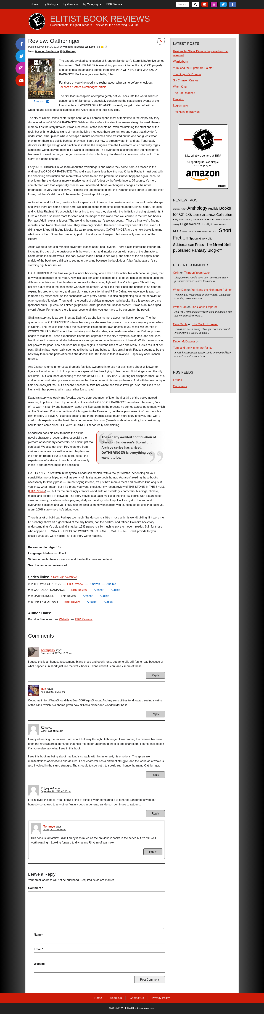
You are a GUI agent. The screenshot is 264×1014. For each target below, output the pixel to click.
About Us (116, 997)
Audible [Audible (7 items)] (213, 208)
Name (38, 934)
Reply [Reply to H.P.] (155, 714)
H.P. (43, 688)
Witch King (180, 86)
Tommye (49, 826)
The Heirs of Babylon (186, 111)
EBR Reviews (84, 619)
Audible (111, 583)
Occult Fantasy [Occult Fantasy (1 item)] (219, 224)
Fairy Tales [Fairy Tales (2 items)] (178, 219)
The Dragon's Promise (187, 74)
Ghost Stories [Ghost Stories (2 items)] (200, 219)
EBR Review (37, 491)
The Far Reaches (184, 92)
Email (38, 949)
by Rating (51, 4)
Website (64, 619)
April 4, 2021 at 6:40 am (54, 829)
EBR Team (114, 4)
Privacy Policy (161, 997)
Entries (177, 380)
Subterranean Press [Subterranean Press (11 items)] (188, 245)
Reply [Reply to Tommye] (153, 851)
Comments (180, 386)
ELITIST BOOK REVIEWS (100, 19)
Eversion (178, 99)
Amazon (41, 101)
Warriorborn (180, 61)
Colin (176, 272)
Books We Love (85, 46)
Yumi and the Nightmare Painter (193, 68)
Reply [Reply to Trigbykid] (155, 813)
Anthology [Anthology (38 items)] (197, 208)
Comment (35, 888)
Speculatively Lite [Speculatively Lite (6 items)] (201, 238)
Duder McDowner (184, 341)
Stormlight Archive (64, 577)
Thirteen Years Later (197, 272)
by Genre (71, 4)
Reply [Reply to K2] (155, 774)
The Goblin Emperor (204, 306)
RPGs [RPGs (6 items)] (177, 231)
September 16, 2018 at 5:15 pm (56, 791)
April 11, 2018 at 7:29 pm (53, 692)
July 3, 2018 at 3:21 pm (52, 731)
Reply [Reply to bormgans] (155, 675)
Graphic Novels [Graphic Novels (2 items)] (215, 219)
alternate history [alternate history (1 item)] (180, 209)
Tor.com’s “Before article (82, 87)
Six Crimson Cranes (185, 80)
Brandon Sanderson (47, 51)
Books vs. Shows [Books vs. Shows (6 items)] (204, 215)
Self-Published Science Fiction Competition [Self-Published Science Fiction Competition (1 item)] (200, 231)
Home (34, 4)
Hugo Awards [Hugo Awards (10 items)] (190, 224)
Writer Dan (180, 289)
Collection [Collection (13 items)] (224, 215)
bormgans (48, 650)
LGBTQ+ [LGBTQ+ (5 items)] (206, 224)
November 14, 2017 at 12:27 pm (56, 653)
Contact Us (137, 997)
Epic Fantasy (67, 51)
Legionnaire (180, 105)
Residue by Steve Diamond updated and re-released (200, 53)
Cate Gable (180, 324)
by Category (92, 4)
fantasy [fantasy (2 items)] (188, 219)
